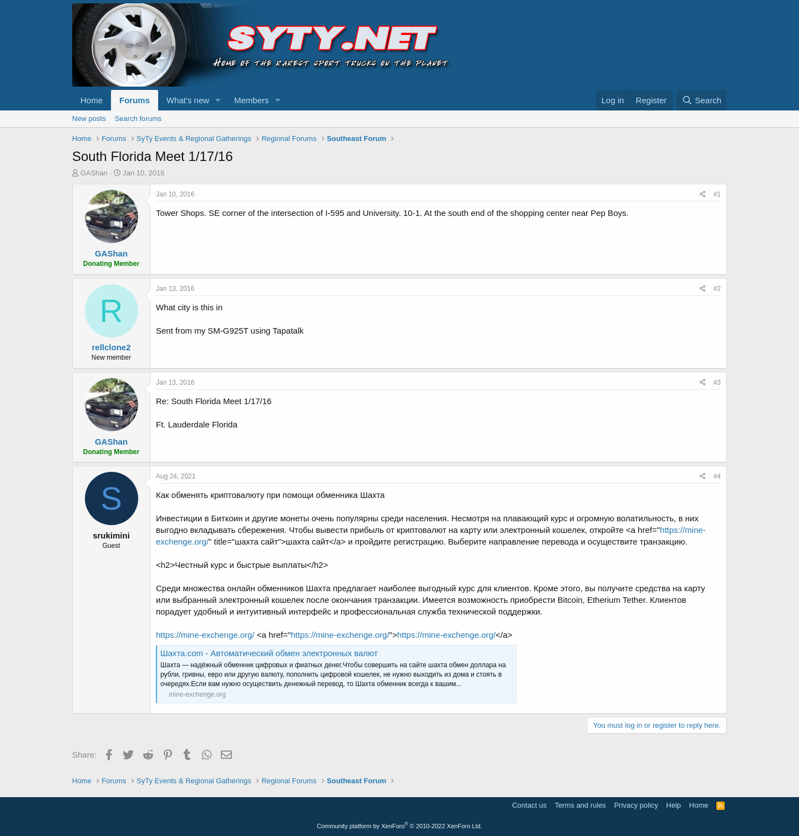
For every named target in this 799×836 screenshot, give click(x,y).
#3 (717, 382)
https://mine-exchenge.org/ (205, 634)
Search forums (138, 118)
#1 (717, 194)
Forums (134, 100)
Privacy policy (636, 805)
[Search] (701, 100)
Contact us (529, 805)
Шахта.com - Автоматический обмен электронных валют (269, 653)
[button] (218, 100)
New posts (89, 118)
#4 (717, 476)
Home (91, 100)
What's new (187, 100)
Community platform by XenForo (399, 826)
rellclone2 (111, 347)
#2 (717, 289)
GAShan (94, 173)
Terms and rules (580, 805)
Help (673, 805)
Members (251, 100)
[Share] (703, 194)
